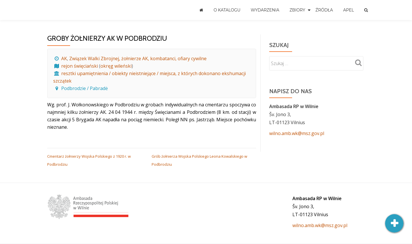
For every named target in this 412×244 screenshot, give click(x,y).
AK (64, 58)
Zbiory (297, 10)
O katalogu (226, 10)
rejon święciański (79, 66)
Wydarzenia (265, 10)
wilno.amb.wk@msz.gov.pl (296, 133)
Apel (348, 10)
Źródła (324, 10)
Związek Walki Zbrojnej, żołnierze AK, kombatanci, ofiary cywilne (138, 58)
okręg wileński (116, 66)
